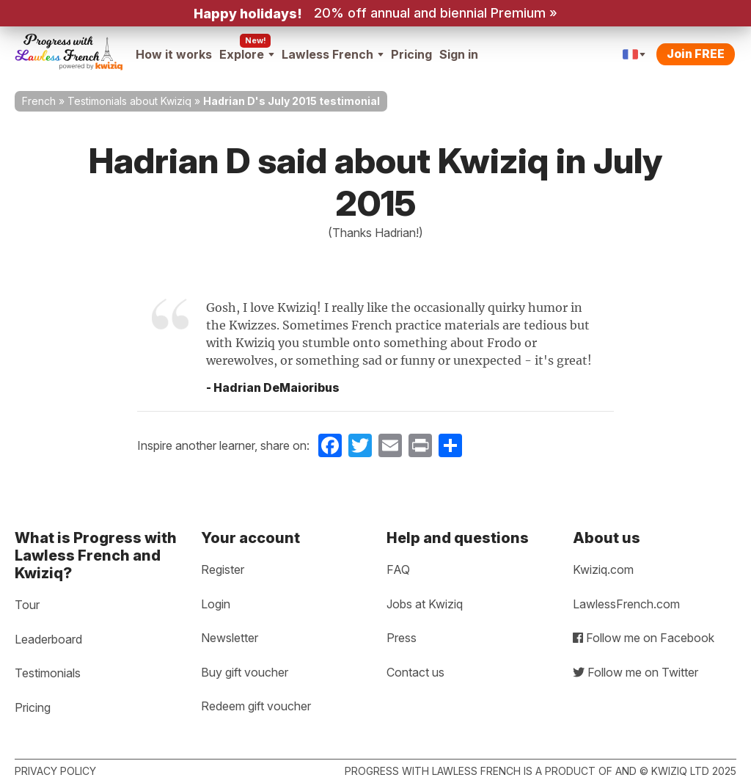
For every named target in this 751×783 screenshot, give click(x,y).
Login (215, 604)
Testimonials (48, 673)
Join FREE (696, 53)
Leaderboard (48, 639)
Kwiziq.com (603, 569)
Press (402, 637)
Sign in (458, 54)
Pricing (411, 54)
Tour (27, 604)
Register (222, 569)
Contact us (415, 672)
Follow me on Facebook (643, 637)
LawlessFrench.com (626, 604)
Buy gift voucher (244, 672)
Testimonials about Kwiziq (129, 101)
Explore (246, 54)
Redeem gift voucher (256, 706)
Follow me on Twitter (635, 672)
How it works (174, 54)
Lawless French (333, 54)
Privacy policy (55, 771)
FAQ (398, 569)
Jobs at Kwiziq (425, 604)
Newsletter (229, 637)
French (39, 101)
